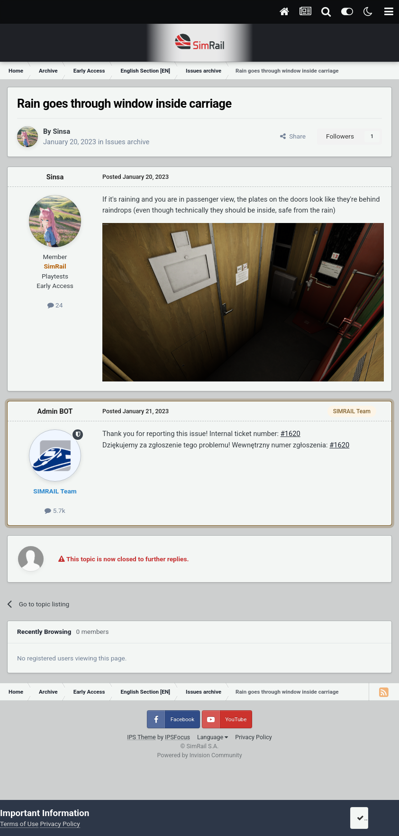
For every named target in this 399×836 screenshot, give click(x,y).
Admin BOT (55, 411)
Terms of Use (19, 823)
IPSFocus (177, 737)
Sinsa (61, 131)
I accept (371, 818)
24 (55, 305)
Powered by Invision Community (199, 755)
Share (293, 136)
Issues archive (127, 142)
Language (212, 737)
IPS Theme (141, 737)
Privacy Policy (253, 737)
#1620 (290, 433)
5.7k (55, 510)
